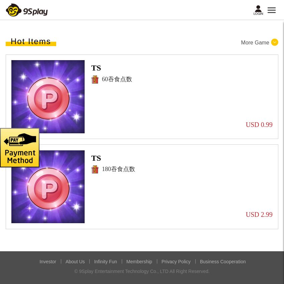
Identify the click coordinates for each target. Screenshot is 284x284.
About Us (75, 261)
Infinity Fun (105, 261)
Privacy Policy (176, 261)
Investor (47, 261)
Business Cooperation (223, 261)
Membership (139, 261)
